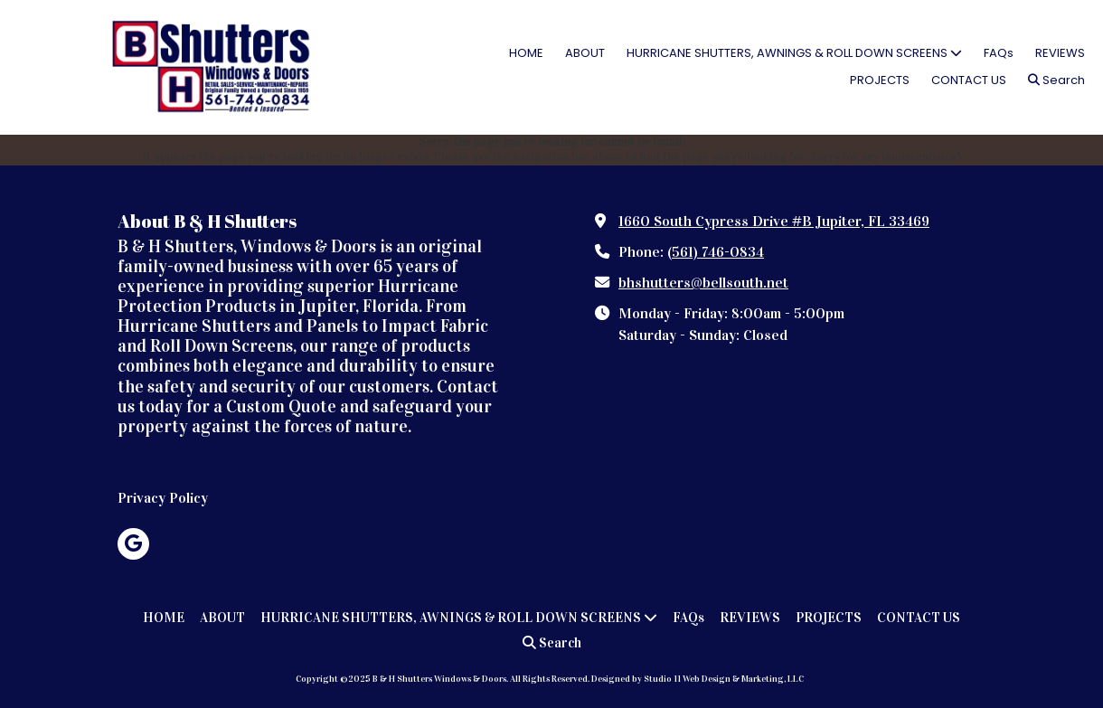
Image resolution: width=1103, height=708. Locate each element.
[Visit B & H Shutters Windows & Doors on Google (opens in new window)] (133, 544)
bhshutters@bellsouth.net (703, 282)
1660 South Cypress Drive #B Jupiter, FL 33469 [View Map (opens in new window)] (773, 221)
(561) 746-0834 (715, 251)
